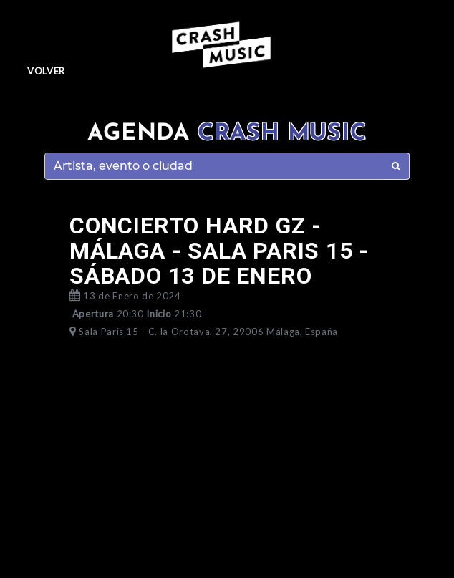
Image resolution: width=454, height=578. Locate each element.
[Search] (214, 166)
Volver (46, 71)
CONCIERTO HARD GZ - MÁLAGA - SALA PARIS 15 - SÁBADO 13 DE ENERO (219, 250)
